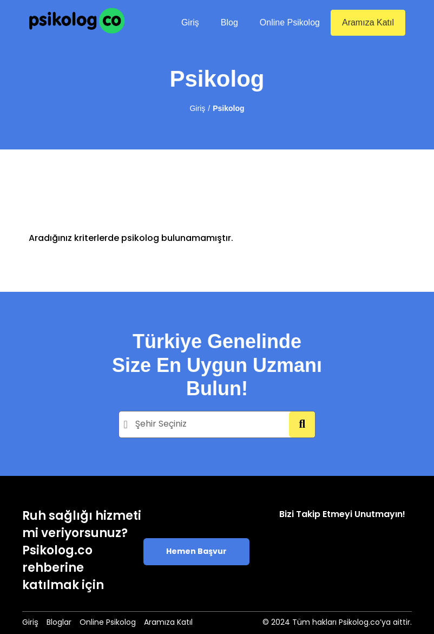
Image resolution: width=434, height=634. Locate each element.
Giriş (190, 22)
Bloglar (59, 623)
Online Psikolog (290, 22)
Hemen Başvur (196, 552)
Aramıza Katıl (368, 22)
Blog (229, 22)
